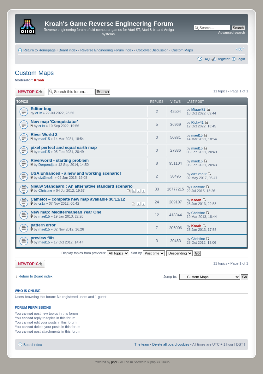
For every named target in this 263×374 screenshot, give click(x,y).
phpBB (116, 362)
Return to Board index (35, 276)
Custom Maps (182, 50)
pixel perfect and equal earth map (64, 147)
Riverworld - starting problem (60, 160)
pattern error (43, 225)
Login (240, 59)
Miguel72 (198, 109)
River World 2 (44, 134)
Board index (68, 50)
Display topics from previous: (95, 253)
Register (223, 59)
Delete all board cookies (170, 344)
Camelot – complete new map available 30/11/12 (78, 199)
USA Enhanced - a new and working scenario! (76, 173)
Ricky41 (197, 122)
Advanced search (231, 32)
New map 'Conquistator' (54, 121)
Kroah (39, 80)
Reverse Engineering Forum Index (106, 50)
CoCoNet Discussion (152, 50)
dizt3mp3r (46, 177)
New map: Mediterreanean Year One (66, 212)
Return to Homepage (39, 50)
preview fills (43, 238)
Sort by (148, 253)
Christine (45, 190)
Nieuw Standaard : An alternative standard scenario (82, 186)
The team (141, 344)
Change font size (240, 49)
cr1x (38, 113)
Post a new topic (30, 92)
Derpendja (47, 165)
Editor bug (41, 108)
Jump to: (170, 276)
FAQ (206, 59)
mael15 (44, 139)
